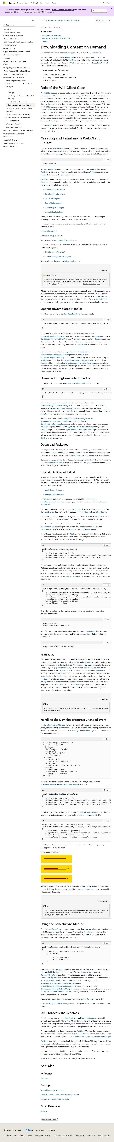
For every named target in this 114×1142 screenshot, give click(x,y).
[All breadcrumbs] (42, 20)
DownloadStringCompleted (55, 194)
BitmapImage (91, 631)
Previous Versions (20, 1135)
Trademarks (90, 1135)
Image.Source (90, 499)
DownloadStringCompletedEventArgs (55, 405)
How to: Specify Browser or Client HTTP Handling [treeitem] (21, 97)
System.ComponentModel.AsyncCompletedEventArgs (61, 986)
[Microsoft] (4, 3)
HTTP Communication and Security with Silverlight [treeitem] (21, 91)
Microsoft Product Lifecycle (63, 9)
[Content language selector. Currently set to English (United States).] (13, 1130)
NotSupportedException (91, 284)
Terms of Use (79, 1135)
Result (98, 336)
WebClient (70, 57)
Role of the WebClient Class (51, 36)
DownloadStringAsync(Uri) (55, 252)
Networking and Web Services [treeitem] (16, 81)
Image (102, 502)
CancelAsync (57, 929)
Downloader (95, 60)
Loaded (64, 172)
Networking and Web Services (52, 1090)
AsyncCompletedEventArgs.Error (77, 352)
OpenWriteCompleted (53, 203)
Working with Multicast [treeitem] (14, 127)
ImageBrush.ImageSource (50, 502)
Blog (29, 1135)
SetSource (48, 499)
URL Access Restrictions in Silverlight (55, 1099)
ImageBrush (45, 504)
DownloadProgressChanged (55, 189)
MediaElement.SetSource (54, 490)
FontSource (100, 670)
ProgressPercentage (85, 889)
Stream (97, 339)
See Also (45, 41)
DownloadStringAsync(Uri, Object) (58, 256)
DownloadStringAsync (49, 975)
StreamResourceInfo (54, 462)
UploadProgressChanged (54, 207)
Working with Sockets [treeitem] (13, 124)
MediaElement (101, 299)
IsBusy (54, 284)
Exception (44, 363)
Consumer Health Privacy (62, 1135)
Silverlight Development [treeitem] (12, 32)
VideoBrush (79, 509)
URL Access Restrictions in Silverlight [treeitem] (18, 114)
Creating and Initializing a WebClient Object (56, 38)
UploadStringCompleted (54, 212)
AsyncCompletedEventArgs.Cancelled (55, 354)
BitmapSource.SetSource (54, 494)
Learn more (95, 53)
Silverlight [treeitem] (7, 29)
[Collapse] (32, 20)
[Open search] (104, 3)
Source (73, 529)
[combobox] (19, 25)
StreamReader (82, 344)
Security (44, 1111)
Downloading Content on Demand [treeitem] (19, 105)
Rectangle (75, 730)
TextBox (76, 662)
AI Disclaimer (7, 1135)
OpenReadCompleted (53, 198)
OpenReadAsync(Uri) (49, 231)
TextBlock (86, 662)
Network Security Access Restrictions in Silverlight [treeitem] (19, 109)
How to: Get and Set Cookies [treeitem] (17, 102)
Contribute (39, 1135)
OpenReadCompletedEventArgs (53, 336)
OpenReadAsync (75, 455)
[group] (76, 395)
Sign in (109, 3)
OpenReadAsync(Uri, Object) (51, 235)
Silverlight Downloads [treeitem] (11, 39)
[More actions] (109, 20)
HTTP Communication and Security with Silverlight (62, 20)
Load (42, 414)
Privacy (47, 1135)
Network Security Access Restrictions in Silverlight (92, 1036)
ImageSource (46, 526)
